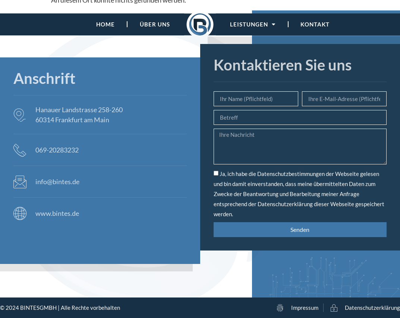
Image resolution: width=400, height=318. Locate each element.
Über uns (155, 24)
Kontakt (315, 24)
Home (105, 24)
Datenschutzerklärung (285, 204)
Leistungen (252, 24)
